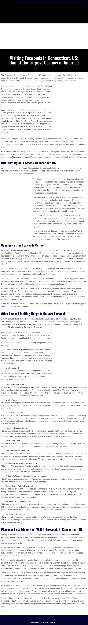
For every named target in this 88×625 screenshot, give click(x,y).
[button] (50, 2)
